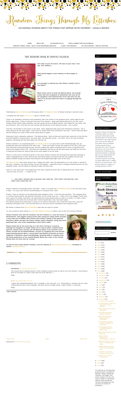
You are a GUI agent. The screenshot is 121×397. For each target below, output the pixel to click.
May (100, 289)
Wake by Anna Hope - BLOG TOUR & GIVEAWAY (105, 318)
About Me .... (41, 43)
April (100, 292)
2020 (99, 257)
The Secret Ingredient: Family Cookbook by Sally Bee (105, 323)
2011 (99, 365)
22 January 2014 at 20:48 (28, 268)
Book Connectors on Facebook (81, 43)
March (101, 294)
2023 (99, 250)
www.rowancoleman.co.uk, (62, 244)
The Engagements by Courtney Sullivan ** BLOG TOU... (105, 328)
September (102, 280)
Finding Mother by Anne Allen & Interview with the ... (106, 348)
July (100, 285)
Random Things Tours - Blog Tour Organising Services (34, 46)
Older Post (83, 339)
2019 (99, 259)
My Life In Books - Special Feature (95, 46)
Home (30, 43)
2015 (99, 268)
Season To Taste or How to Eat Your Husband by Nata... (107, 343)
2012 (99, 363)
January (101, 299)
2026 (99, 242)
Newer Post (10, 339)
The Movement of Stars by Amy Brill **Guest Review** (106, 305)
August (101, 282)
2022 (99, 252)
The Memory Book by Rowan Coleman (105, 313)
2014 (99, 271)
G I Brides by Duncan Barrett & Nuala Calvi (106, 352)
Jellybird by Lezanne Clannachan (105, 356)
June (100, 287)
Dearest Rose (29, 115)
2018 (99, 261)
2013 (99, 360)
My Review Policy (57, 43)
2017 (99, 264)
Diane (13, 281)
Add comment (11, 291)
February (102, 296)
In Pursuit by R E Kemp (106, 301)
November (102, 275)
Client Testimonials (69, 46)
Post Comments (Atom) (22, 342)
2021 (99, 254)
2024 (99, 247)
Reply (13, 275)
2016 (99, 266)
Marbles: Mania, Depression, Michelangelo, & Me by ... (107, 337)
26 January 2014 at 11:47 (24, 281)
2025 (99, 245)
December (102, 273)
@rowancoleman (19, 246)
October (101, 278)
